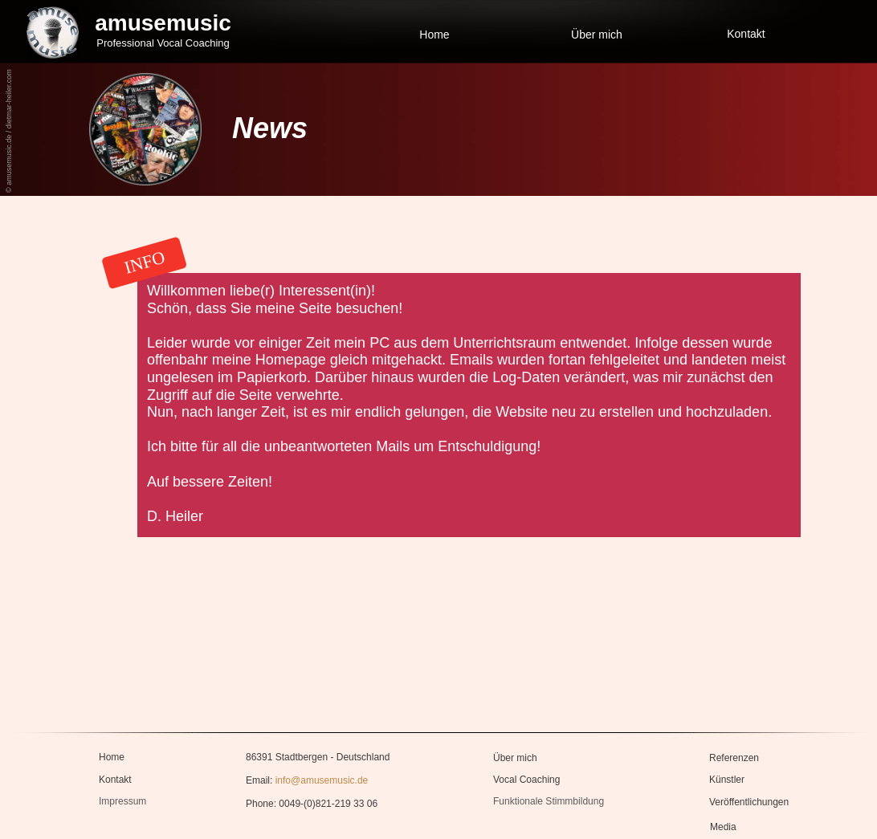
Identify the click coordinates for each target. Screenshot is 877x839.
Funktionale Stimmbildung (548, 801)
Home (434, 34)
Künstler (726, 779)
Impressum (122, 801)
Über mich (596, 34)
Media (723, 827)
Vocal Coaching (526, 779)
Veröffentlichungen (749, 802)
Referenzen (734, 758)
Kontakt (746, 33)
